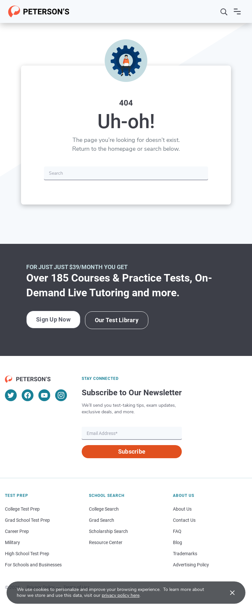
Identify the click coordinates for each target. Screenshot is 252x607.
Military (12, 541)
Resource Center (105, 541)
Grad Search (101, 519)
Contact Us (184, 519)
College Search (104, 508)
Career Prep (17, 530)
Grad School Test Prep (27, 519)
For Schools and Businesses (33, 564)
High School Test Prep (27, 553)
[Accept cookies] (227, 592)
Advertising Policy (191, 564)
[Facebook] (27, 395)
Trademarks (185, 553)
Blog (177, 541)
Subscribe (131, 450)
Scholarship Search (108, 530)
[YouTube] (44, 395)
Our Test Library (118, 319)
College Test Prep (22, 508)
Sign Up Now (53, 319)
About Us (182, 508)
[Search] (224, 11)
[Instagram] (61, 395)
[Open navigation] (237, 11)
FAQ (177, 530)
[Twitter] (11, 395)
